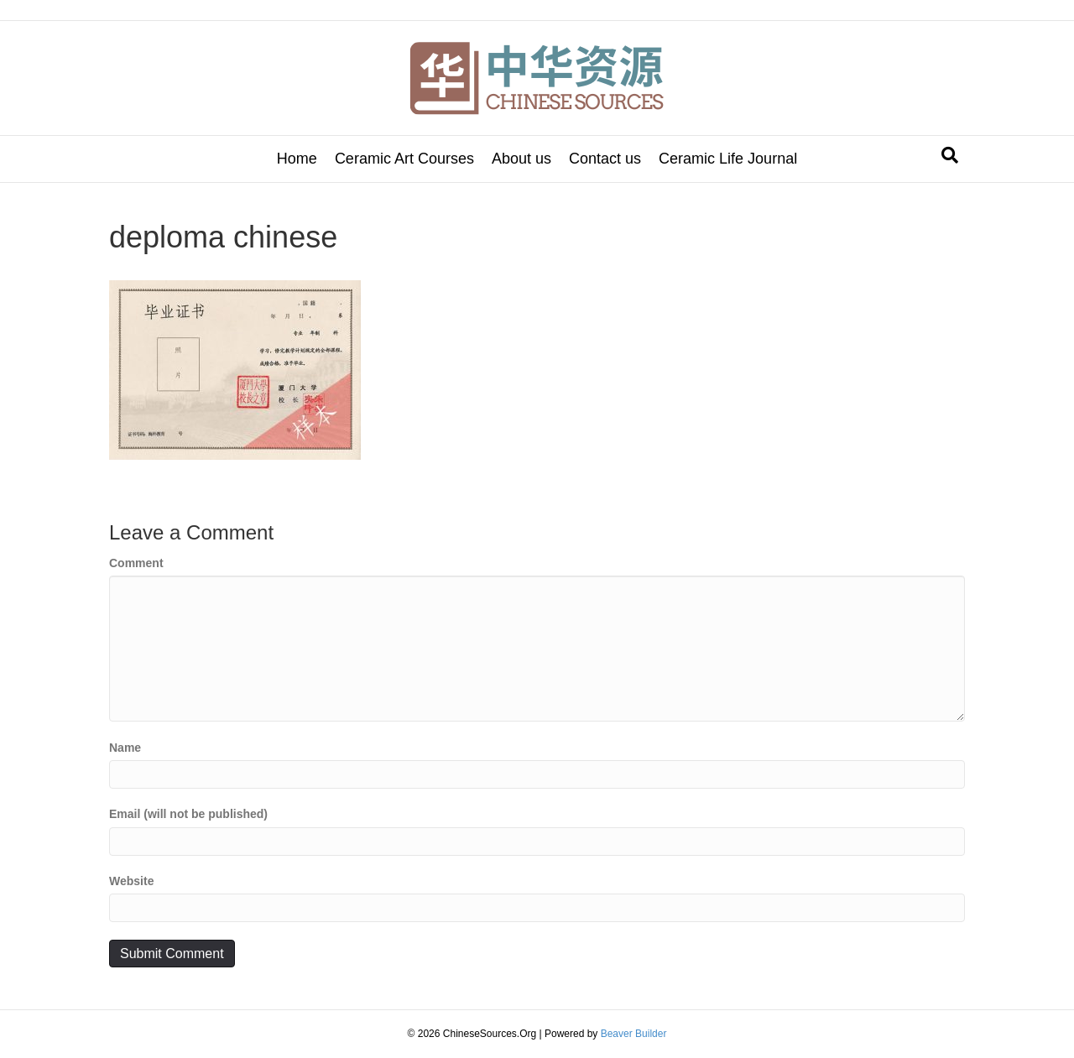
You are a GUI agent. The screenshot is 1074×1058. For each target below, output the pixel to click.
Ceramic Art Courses (404, 158)
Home (297, 158)
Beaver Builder (634, 1034)
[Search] (950, 155)
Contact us (605, 158)
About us (521, 158)
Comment (136, 563)
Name (125, 747)
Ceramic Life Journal (728, 158)
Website (131, 881)
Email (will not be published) (188, 814)
